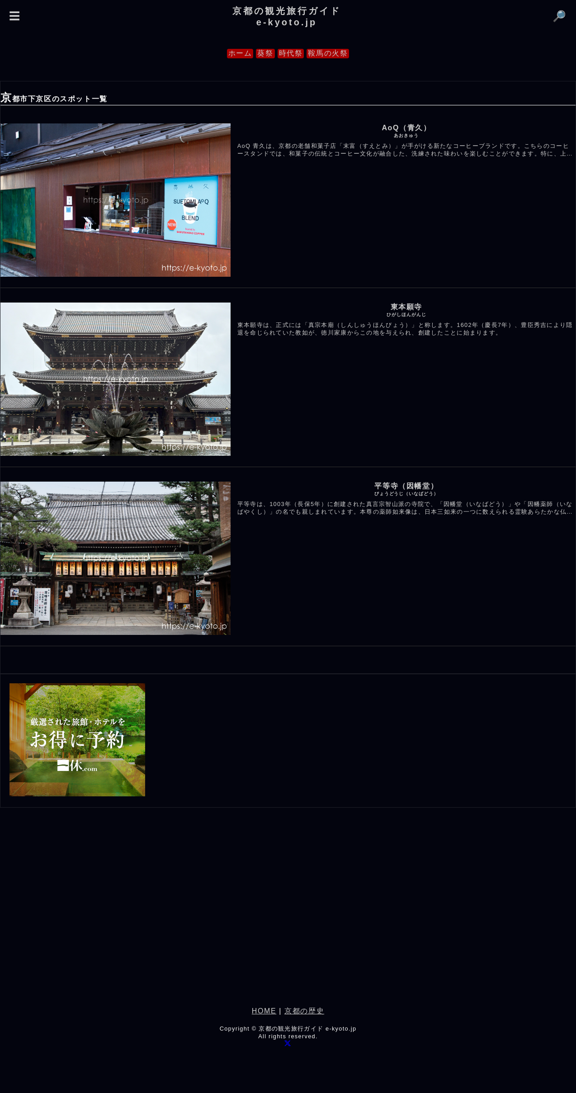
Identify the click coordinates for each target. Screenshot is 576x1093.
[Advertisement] (288, 916)
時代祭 (291, 53)
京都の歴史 (304, 1011)
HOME (264, 1011)
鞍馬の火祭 (328, 53)
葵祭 (265, 53)
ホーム (240, 53)
